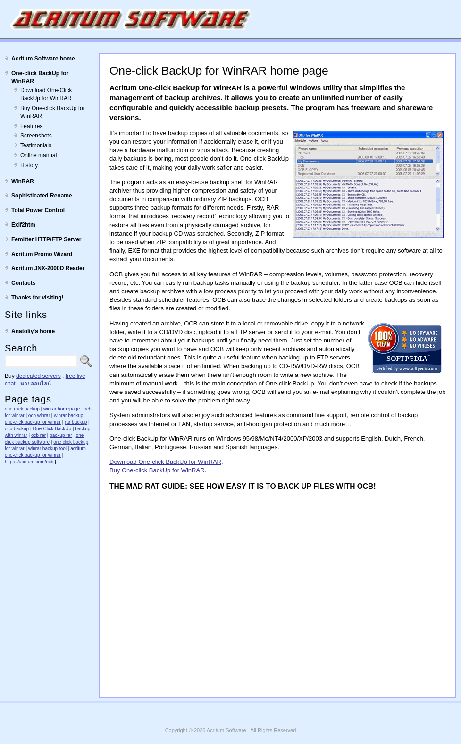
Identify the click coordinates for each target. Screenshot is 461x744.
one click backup (22, 408)
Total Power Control (38, 210)
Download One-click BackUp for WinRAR (165, 461)
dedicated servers (38, 376)
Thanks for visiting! (37, 297)
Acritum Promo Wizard (41, 254)
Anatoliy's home (33, 331)
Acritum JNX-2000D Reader (47, 268)
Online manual (38, 155)
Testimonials (35, 145)
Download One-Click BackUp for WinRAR (46, 94)
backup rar (61, 435)
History (29, 165)
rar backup (76, 422)
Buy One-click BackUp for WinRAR (52, 112)
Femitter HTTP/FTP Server (46, 239)
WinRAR (22, 181)
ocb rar (38, 435)
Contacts (23, 283)
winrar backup (68, 415)
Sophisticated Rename (41, 195)
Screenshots (36, 135)
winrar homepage (61, 408)
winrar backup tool (47, 448)
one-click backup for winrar (33, 422)
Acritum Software (226, 730)
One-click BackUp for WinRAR (39, 77)
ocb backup (17, 428)
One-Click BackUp (52, 428)
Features (31, 126)
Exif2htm (23, 225)
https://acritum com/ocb (29, 461)
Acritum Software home (43, 58)
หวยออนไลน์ (35, 383)
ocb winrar (39, 415)
